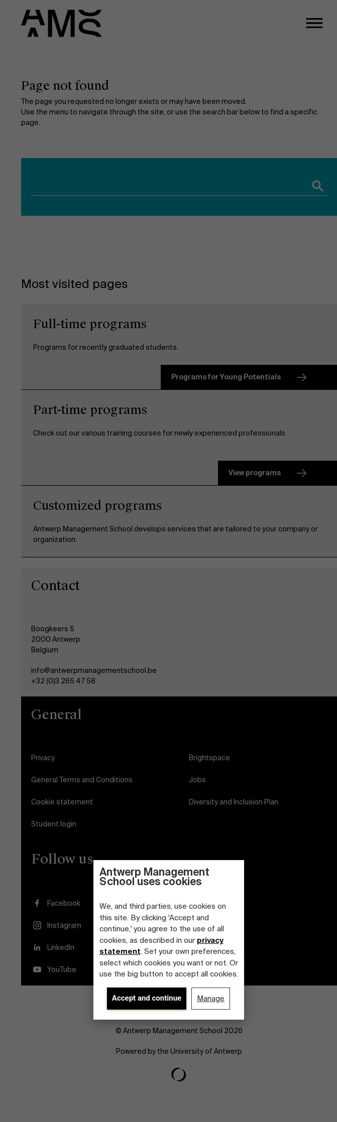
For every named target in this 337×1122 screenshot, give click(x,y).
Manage (210, 999)
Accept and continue (146, 998)
